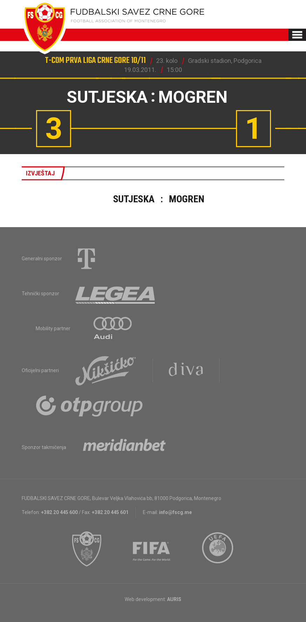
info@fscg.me (175, 512)
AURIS (174, 599)
